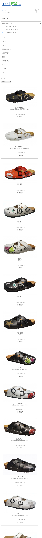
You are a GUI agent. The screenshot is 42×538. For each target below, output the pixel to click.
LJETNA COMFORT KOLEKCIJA (10, 26)
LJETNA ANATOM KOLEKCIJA (10, 29)
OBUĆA (3, 78)
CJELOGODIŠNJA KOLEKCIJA (10, 32)
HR (3, 10)
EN (5, 10)
